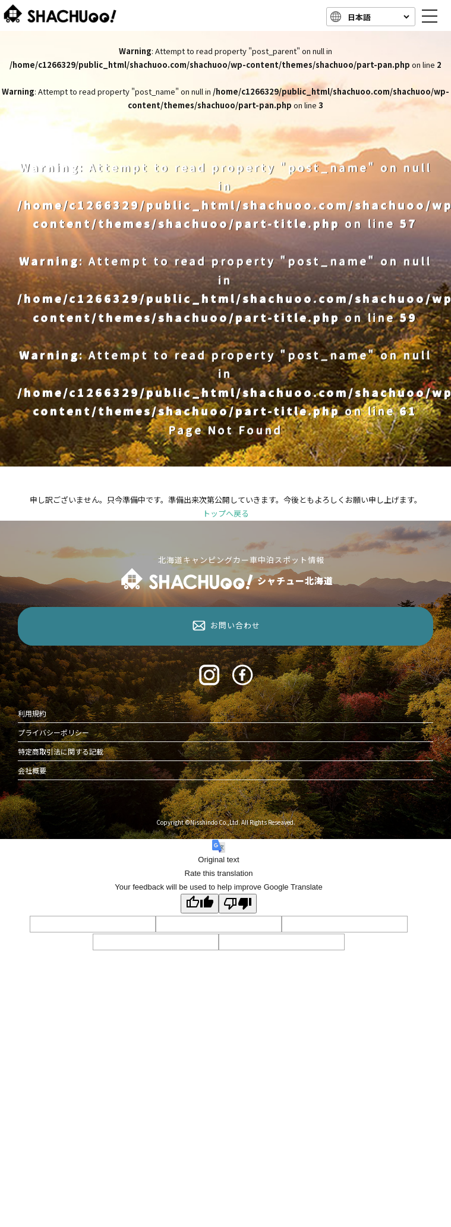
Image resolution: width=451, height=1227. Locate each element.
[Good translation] (200, 903)
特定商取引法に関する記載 (60, 751)
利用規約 (32, 713)
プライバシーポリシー (53, 732)
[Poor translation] (238, 903)
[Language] (377, 17)
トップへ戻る (226, 513)
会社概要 (32, 770)
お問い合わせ (235, 625)
